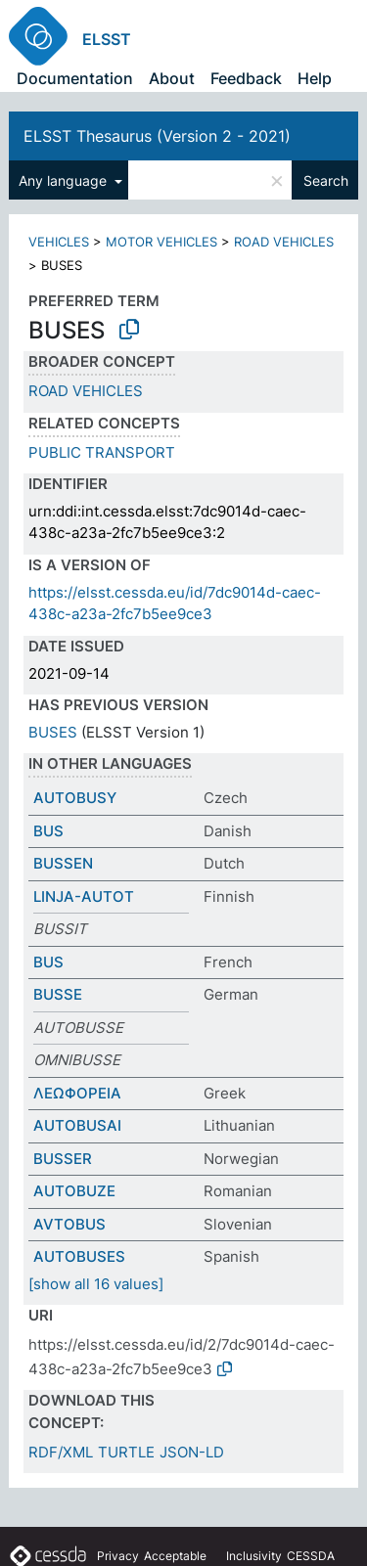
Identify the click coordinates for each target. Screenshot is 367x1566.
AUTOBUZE (74, 1191)
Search (325, 180)
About (172, 78)
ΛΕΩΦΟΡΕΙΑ (77, 1093)
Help (315, 78)
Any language (65, 180)
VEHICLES (58, 241)
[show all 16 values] (95, 1284)
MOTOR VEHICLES (161, 241)
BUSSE (57, 994)
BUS (48, 831)
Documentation (75, 78)
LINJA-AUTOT (83, 896)
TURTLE (126, 1452)
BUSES (52, 732)
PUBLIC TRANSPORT (101, 452)
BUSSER (62, 1158)
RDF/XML (60, 1452)
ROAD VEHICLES (284, 241)
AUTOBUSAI (77, 1125)
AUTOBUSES (79, 1256)
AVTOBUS (69, 1224)
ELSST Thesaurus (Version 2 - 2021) (157, 136)
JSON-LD (192, 1452)
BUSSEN (63, 863)
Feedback (246, 78)
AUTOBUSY (74, 797)
